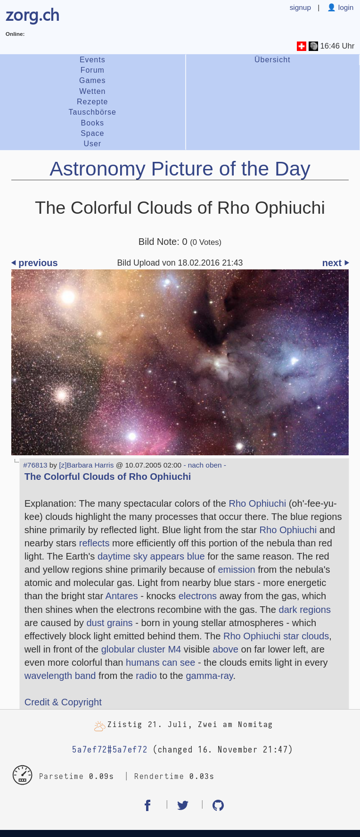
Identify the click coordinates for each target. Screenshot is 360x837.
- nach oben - (203, 465)
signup (300, 7)
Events (93, 60)
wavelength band (60, 675)
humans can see (160, 662)
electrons (198, 596)
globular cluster (133, 649)
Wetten (92, 91)
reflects (94, 543)
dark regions (305, 609)
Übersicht (272, 60)
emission (236, 569)
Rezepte (92, 102)
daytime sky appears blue (151, 556)
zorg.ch (32, 14)
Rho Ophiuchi (257, 503)
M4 (174, 649)
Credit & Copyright (63, 702)
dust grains (109, 623)
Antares (122, 596)
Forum (93, 70)
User (92, 144)
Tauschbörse (92, 112)
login (344, 7)
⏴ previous (34, 263)
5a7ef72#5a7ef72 (109, 750)
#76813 (35, 465)
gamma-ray (209, 675)
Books (92, 123)
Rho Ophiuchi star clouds (276, 636)
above (225, 649)
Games (92, 80)
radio (146, 675)
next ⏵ (335, 263)
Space (92, 133)
